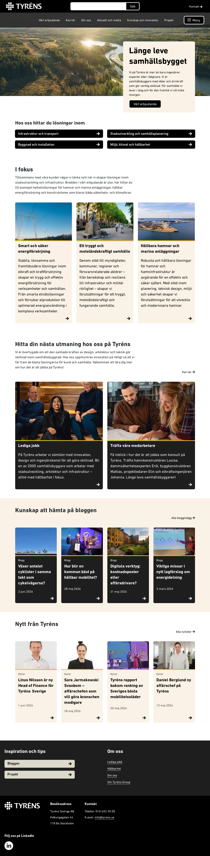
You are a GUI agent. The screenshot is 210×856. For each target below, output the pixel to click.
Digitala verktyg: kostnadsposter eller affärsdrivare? (125, 574)
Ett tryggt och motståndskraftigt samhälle (104, 249)
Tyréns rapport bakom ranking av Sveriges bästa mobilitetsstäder (126, 688)
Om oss (86, 20)
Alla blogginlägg (183, 518)
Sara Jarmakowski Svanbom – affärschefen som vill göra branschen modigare (81, 691)
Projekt (168, 20)
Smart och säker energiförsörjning (34, 249)
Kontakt (196, 6)
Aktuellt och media (109, 20)
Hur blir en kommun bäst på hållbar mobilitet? (80, 572)
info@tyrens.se (104, 817)
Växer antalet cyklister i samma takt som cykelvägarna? (34, 574)
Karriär (70, 20)
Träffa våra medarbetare (132, 446)
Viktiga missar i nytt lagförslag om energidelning (173, 572)
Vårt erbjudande (49, 20)
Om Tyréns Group (118, 782)
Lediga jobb (28, 446)
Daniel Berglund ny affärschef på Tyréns (173, 686)
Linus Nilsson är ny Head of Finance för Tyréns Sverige (36, 686)
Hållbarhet (114, 768)
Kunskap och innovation (142, 20)
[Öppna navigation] (194, 20)
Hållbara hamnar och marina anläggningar (160, 249)
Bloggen (39, 763)
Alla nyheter (185, 631)
